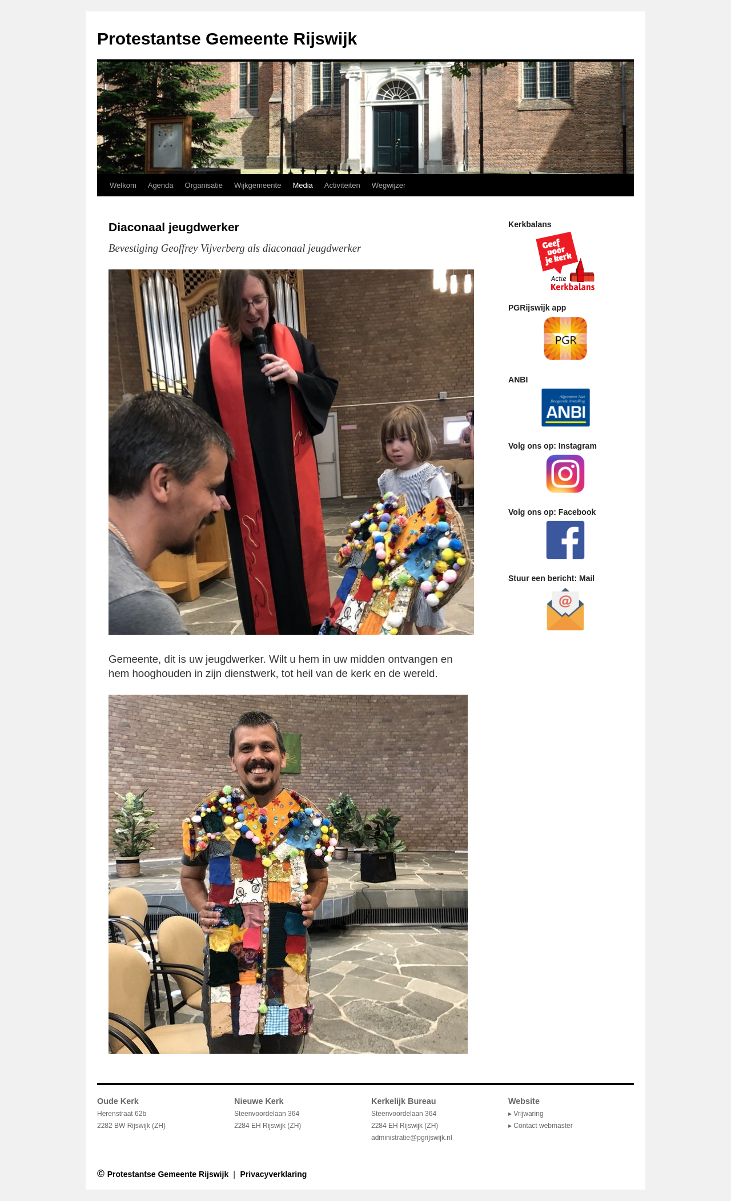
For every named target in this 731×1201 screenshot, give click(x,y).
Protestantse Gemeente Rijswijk (227, 38)
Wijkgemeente (257, 185)
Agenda (161, 185)
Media (302, 185)
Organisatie (204, 185)
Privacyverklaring (273, 1174)
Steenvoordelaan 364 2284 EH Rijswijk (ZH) (404, 1114)
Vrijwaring (528, 1114)
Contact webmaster (542, 1126)
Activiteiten (342, 185)
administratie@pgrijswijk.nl (411, 1138)
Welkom (123, 185)
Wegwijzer (389, 185)
